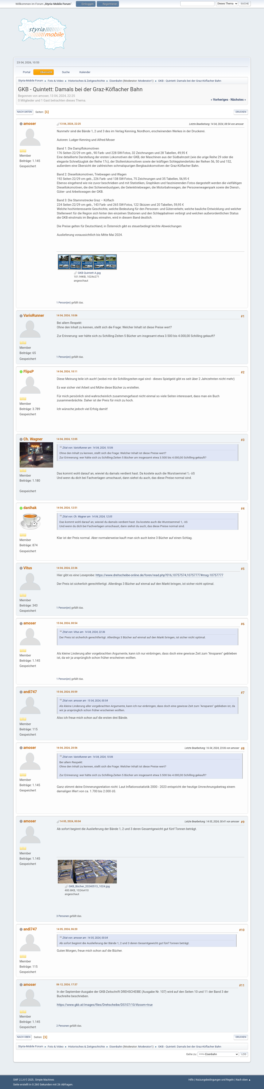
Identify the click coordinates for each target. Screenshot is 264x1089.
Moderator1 (145, 80)
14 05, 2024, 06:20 (67, 929)
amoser (29, 124)
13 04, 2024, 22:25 (70, 123)
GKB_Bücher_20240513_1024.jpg (87, 886)
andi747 (30, 692)
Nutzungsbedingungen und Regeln (215, 1079)
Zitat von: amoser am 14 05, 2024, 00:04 (85, 937)
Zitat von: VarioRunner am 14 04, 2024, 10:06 (88, 447)
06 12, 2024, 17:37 (67, 984)
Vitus (27, 568)
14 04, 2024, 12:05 (67, 439)
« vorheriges (219, 100)
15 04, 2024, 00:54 (67, 623)
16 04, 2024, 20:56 (67, 747)
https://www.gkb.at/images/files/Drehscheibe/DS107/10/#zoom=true (105, 1005)
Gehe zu (191, 1054)
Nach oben (23, 1037)
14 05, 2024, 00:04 (70, 821)
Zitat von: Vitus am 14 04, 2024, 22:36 (84, 632)
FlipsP (28, 371)
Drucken (241, 112)
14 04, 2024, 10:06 (67, 315)
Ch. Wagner (33, 439)
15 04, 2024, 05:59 (67, 691)
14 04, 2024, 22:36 (67, 568)
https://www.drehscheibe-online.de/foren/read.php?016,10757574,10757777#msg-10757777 (159, 575)
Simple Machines (44, 1079)
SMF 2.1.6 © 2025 (23, 1079)
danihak (29, 508)
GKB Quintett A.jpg (87, 272)
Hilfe (191, 1079)
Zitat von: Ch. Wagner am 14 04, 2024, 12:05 (87, 516)
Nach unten (24, 112)
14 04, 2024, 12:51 (67, 507)
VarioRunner (33, 315)
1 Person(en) (64, 302)
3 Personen (63, 916)
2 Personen (63, 1025)
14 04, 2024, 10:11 (67, 371)
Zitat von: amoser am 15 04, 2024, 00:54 (85, 700)
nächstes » (238, 100)
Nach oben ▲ (243, 1079)
